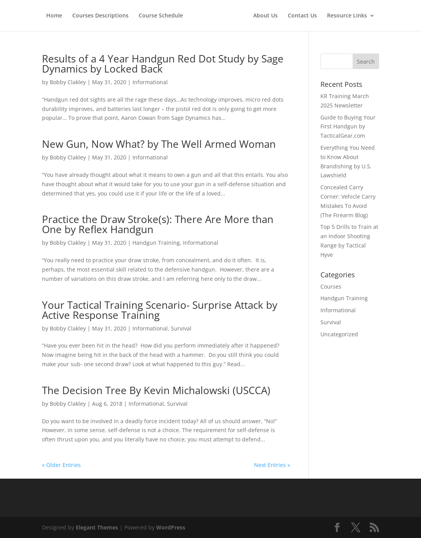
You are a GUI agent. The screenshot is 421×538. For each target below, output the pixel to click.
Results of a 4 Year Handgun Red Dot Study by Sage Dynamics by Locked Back (163, 64)
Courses (330, 286)
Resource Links (347, 16)
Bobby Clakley (68, 82)
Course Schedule (161, 16)
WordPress (170, 527)
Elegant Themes (97, 527)
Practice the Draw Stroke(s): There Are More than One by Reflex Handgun (157, 224)
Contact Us (302, 16)
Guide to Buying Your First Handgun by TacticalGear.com (348, 127)
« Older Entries (61, 465)
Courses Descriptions (100, 16)
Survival (181, 328)
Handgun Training (156, 242)
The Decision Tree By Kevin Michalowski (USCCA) (156, 390)
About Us (265, 16)
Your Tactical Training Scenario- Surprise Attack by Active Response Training (159, 310)
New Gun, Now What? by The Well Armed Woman (159, 144)
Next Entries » (272, 465)
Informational (150, 82)
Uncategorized (339, 334)
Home (54, 16)
